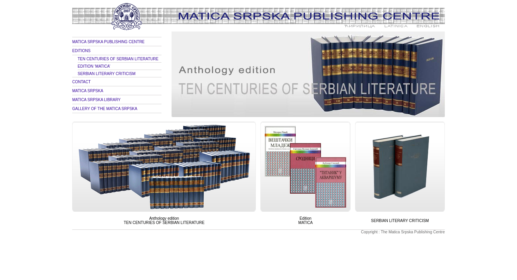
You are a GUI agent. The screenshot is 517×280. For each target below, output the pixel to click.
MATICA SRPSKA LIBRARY (96, 100)
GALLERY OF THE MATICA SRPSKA (104, 109)
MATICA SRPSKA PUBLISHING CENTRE (108, 42)
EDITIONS (81, 51)
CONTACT (81, 82)
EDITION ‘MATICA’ (94, 66)
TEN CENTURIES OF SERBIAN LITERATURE (118, 59)
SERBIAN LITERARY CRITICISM (106, 74)
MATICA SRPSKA (87, 91)
